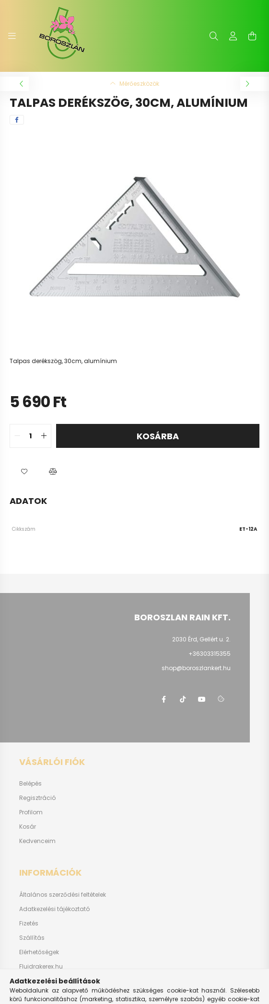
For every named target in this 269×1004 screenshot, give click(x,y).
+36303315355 (209, 654)
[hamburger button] (12, 36)
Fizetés (28, 923)
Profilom (31, 812)
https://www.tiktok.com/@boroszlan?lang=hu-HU (182, 699)
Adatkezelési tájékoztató (54, 909)
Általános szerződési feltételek (62, 894)
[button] (24, 471)
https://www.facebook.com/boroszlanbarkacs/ (163, 699)
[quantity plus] (43, 436)
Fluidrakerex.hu (41, 966)
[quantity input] (30, 435)
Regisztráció (37, 798)
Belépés (30, 783)
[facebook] (17, 120)
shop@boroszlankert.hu (196, 668)
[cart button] (252, 36)
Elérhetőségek (39, 952)
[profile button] (233, 36)
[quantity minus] (17, 436)
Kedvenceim (37, 841)
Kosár (27, 826)
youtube (201, 699)
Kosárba (158, 436)
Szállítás (32, 938)
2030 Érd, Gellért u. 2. (201, 639)
